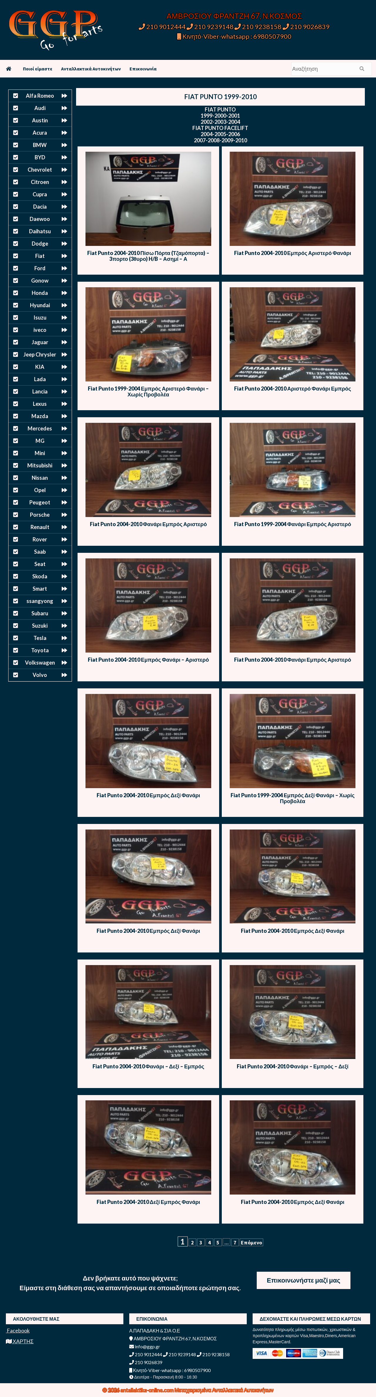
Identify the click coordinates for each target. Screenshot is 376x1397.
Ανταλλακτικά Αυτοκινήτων (91, 69)
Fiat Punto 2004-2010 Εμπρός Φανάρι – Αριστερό (148, 659)
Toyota (40, 650)
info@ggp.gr (144, 1346)
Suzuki (40, 625)
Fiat (40, 256)
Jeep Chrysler (40, 354)
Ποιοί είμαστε (37, 69)
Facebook (18, 1330)
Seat (40, 564)
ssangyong (39, 601)
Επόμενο (251, 1242)
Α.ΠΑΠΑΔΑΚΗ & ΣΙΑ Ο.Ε (154, 1330)
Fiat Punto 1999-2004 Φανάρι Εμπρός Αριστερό (292, 524)
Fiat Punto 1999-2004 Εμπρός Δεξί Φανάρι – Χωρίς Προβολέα (293, 798)
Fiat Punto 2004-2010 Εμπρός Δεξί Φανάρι (148, 795)
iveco (39, 330)
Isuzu (39, 317)
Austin (40, 120)
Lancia (40, 391)
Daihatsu (40, 231)
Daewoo (40, 219)
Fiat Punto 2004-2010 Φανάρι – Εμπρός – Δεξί (293, 1066)
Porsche (40, 514)
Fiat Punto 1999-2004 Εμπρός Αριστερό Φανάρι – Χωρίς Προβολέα (148, 391)
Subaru (39, 613)
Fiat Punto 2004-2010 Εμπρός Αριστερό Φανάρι (292, 253)
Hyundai (40, 305)
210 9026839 (306, 27)
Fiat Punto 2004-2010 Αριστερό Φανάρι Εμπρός (292, 388)
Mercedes (40, 428)
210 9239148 (210, 27)
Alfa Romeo (40, 95)
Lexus (40, 404)
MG (40, 440)
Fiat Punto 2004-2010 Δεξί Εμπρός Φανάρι (148, 1202)
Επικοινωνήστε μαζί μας (303, 1280)
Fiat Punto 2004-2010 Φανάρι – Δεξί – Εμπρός (148, 1066)
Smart (40, 588)
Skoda (39, 576)
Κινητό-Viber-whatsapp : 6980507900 (234, 36)
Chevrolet (40, 169)
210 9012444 (162, 27)
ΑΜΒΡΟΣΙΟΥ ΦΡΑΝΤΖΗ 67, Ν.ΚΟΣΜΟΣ (234, 16)
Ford (40, 268)
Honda (40, 293)
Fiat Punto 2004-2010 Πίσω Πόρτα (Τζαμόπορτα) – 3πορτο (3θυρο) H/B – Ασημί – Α (148, 256)
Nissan (40, 477)
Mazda (39, 416)
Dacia (40, 206)
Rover (40, 539)
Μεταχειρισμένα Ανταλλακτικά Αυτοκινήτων (223, 1390)
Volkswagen (40, 662)
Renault (40, 527)
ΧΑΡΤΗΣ (19, 1341)
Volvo (40, 675)
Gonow (39, 280)
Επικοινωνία (143, 69)
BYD (40, 157)
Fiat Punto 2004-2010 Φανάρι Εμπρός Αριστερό (148, 524)
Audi (40, 108)
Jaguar (40, 342)
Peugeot (39, 502)
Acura (40, 132)
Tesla (39, 638)
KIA (39, 367)
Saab (40, 551)
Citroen (40, 182)
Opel (40, 490)
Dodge (40, 243)
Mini (40, 453)
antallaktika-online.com (147, 1390)
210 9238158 (258, 27)
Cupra (40, 194)
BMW (40, 145)
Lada (40, 379)
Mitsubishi (39, 465)
